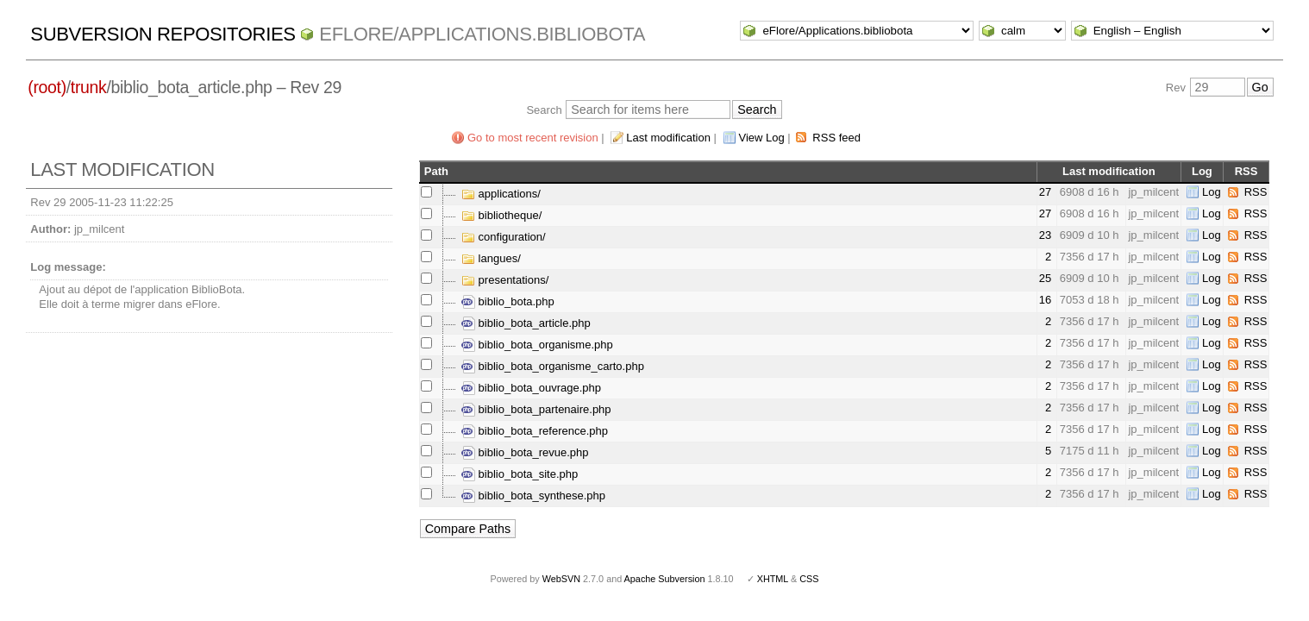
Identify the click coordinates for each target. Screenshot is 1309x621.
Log (1211, 191)
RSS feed (836, 137)
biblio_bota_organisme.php (537, 344)
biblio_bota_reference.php (534, 430)
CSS (808, 579)
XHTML (772, 579)
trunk (89, 87)
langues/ (491, 258)
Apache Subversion (664, 579)
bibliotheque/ (501, 215)
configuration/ (503, 236)
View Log (762, 137)
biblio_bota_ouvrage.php (531, 387)
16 (1045, 299)
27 (1045, 191)
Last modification (668, 137)
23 (1045, 235)
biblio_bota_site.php (519, 473)
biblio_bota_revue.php (525, 452)
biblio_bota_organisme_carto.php (552, 366)
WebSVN (561, 579)
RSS (1256, 191)
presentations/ (504, 279)
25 (1045, 278)
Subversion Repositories (162, 34)
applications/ (501, 193)
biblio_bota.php (507, 301)
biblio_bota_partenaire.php (536, 409)
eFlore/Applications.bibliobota (482, 34)
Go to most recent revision (532, 137)
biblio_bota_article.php (526, 323)
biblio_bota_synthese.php (533, 495)
